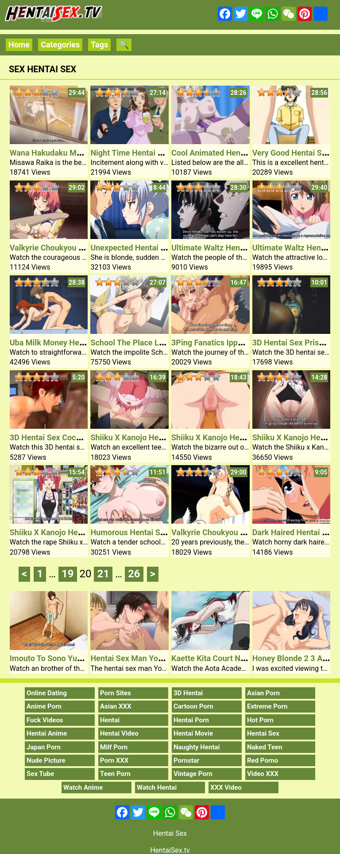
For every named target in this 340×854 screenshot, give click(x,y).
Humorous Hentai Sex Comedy (145, 532)
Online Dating (47, 693)
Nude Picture (46, 760)
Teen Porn (115, 774)
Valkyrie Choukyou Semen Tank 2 (231, 532)
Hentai (110, 720)
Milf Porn (114, 747)
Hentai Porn (191, 720)
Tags (99, 44)
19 (68, 574)
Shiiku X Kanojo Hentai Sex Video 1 (73, 532)
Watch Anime (83, 787)
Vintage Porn (193, 774)
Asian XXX (115, 706)
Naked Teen (264, 747)
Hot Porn (260, 720)
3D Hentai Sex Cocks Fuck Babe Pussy (78, 437)
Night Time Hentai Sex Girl (137, 152)
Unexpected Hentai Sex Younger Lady (157, 247)
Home (19, 44)
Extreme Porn (267, 706)
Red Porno (262, 760)
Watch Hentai (157, 787)
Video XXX (262, 774)
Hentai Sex (263, 733)
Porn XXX (114, 760)
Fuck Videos (45, 720)
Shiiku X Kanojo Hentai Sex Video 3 (234, 437)
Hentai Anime (47, 733)
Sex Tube (40, 774)
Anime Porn (44, 706)
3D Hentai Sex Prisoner (293, 342)
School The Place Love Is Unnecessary (159, 342)
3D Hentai (188, 693)
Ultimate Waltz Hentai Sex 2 (221, 247)
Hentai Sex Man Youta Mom (139, 658)
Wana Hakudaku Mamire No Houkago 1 (80, 152)
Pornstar (186, 760)
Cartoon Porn (193, 706)
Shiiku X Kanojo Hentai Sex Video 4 (153, 437)
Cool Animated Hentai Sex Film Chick (238, 152)
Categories (60, 44)
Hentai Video (119, 733)
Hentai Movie (193, 733)
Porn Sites (115, 693)
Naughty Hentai (197, 747)
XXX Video (226, 787)
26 (134, 574)
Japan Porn (44, 747)
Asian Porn (263, 693)
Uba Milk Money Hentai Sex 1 (62, 342)
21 (103, 574)
